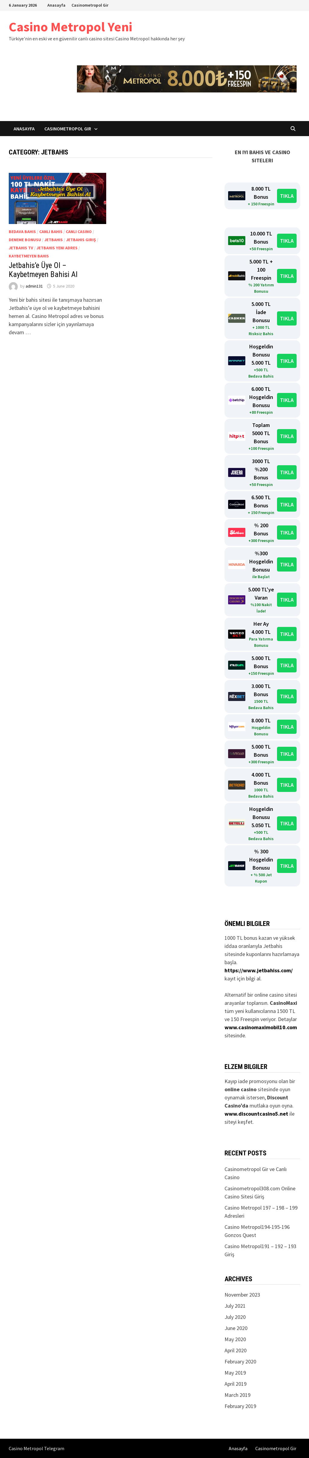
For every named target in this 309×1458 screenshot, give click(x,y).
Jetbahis (53, 239)
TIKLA (287, 195)
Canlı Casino (79, 231)
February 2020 (240, 1361)
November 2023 (242, 1294)
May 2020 (235, 1339)
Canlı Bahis (50, 231)
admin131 (34, 286)
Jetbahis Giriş (81, 239)
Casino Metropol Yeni (70, 26)
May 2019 (235, 1372)
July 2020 (235, 1316)
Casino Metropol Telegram (36, 1448)
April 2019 (236, 1383)
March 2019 (237, 1394)
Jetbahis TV (21, 248)
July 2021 (235, 1305)
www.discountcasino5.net (256, 1113)
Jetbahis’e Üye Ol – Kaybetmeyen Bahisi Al (43, 270)
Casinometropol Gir (90, 5)
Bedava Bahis (22, 231)
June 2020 (236, 1328)
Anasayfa (56, 5)
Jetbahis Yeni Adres (57, 248)
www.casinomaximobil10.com (261, 1027)
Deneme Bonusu (25, 239)
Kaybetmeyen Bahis (29, 256)
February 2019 (240, 1406)
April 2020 (236, 1350)
